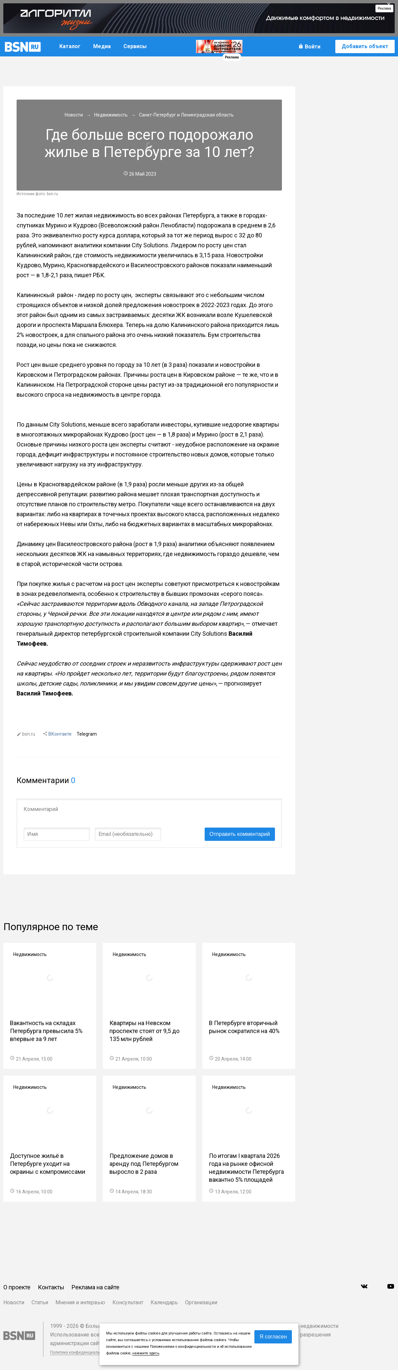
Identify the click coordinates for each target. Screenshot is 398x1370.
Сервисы (135, 46)
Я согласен (273, 1336)
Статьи (40, 1302)
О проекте (17, 1287)
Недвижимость (30, 954)
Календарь (164, 1302)
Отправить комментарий (240, 834)
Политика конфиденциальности (80, 1352)
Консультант (127, 1302)
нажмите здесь (145, 1353)
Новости (13, 1302)
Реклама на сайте (95, 1287)
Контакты (51, 1287)
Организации (201, 1302)
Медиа (102, 46)
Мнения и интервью (80, 1302)
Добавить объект (365, 46)
